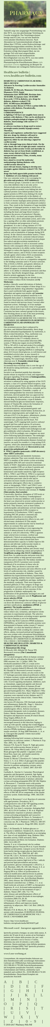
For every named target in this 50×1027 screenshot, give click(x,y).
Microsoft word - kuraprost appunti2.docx (25, 928)
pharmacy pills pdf (25, 9)
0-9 (32, 1021)
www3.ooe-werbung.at (15, 953)
